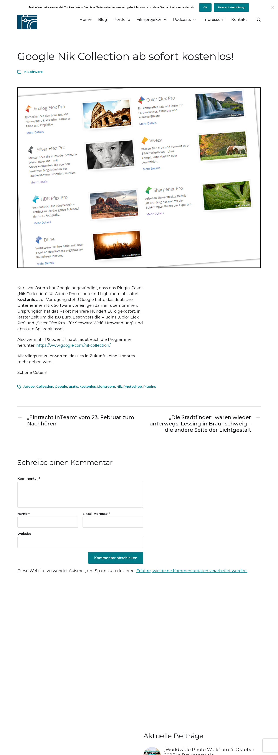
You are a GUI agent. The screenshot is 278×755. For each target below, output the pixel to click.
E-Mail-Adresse (96, 514)
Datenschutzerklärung (231, 7)
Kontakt (239, 19)
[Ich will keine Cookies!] (272, 7)
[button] (258, 19)
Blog (102, 19)
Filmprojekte (149, 19)
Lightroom (106, 386)
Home (86, 19)
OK (205, 7)
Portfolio (122, 19)
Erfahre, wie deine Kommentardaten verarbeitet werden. (191, 570)
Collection (44, 386)
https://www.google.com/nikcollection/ (73, 345)
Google (61, 386)
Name (23, 514)
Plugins (149, 386)
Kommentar (28, 479)
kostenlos (87, 386)
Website (24, 534)
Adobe (29, 386)
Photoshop (132, 386)
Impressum (213, 19)
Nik (119, 386)
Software (35, 72)
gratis (73, 386)
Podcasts (182, 19)
